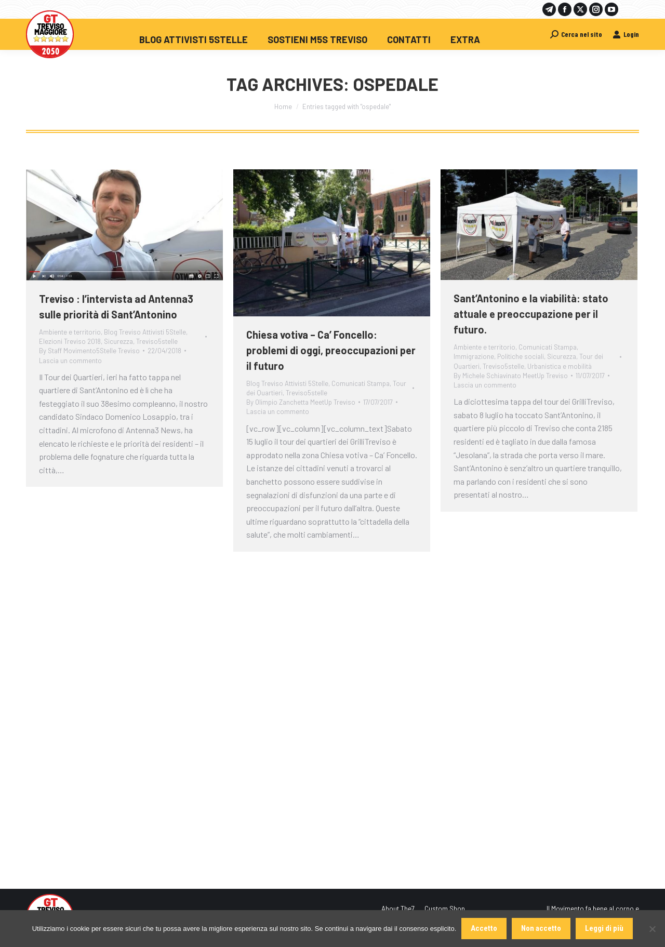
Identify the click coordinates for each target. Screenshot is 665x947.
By (89, 350)
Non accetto (541, 928)
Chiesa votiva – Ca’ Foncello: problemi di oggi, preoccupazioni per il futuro (331, 350)
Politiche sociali (520, 356)
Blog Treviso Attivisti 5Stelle (145, 332)
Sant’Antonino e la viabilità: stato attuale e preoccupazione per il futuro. (531, 314)
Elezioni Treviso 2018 (70, 341)
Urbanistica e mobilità (559, 366)
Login (626, 34)
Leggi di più (604, 928)
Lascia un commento (70, 360)
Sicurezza (118, 341)
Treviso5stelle (157, 341)
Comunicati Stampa (360, 383)
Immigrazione (474, 356)
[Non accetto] (652, 929)
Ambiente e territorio (70, 332)
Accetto (484, 928)
